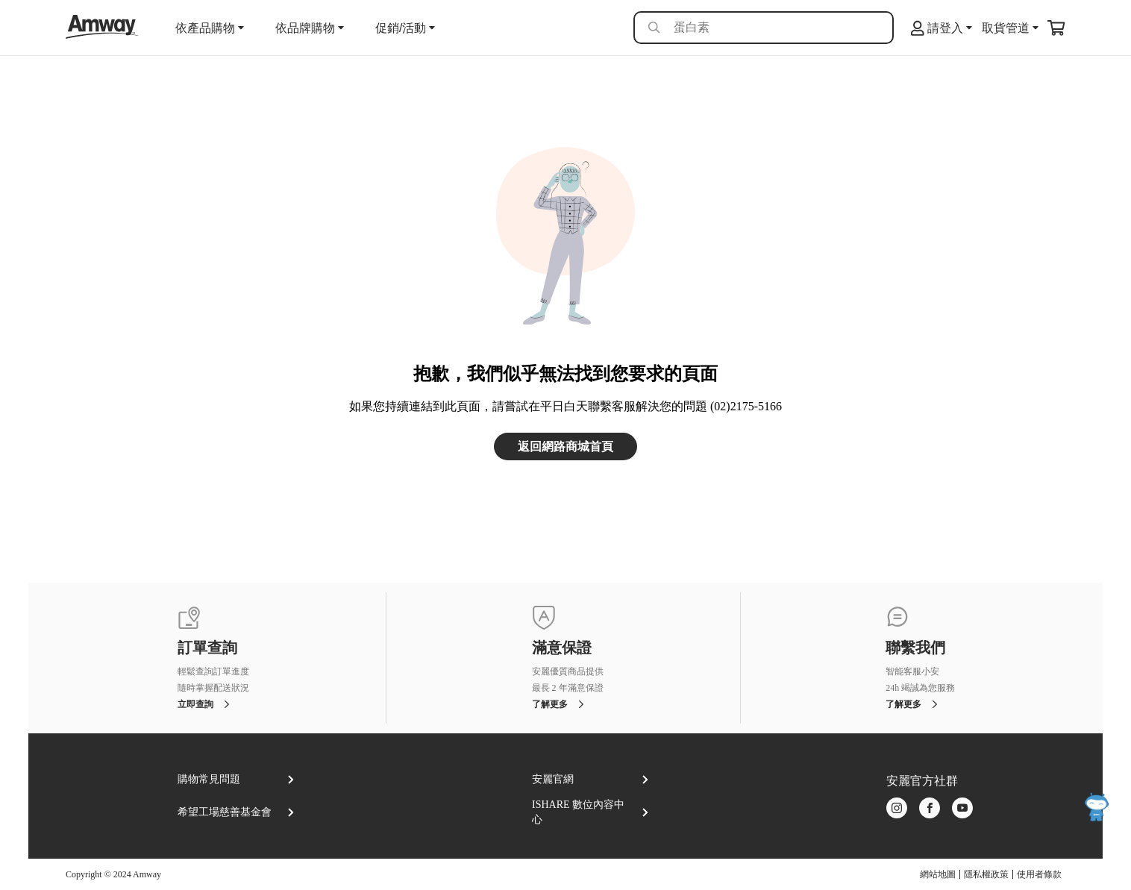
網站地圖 (938, 874)
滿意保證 (562, 647)
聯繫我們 (915, 647)
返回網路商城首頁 (565, 446)
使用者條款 (1039, 874)
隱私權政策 (986, 874)
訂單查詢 (207, 647)
